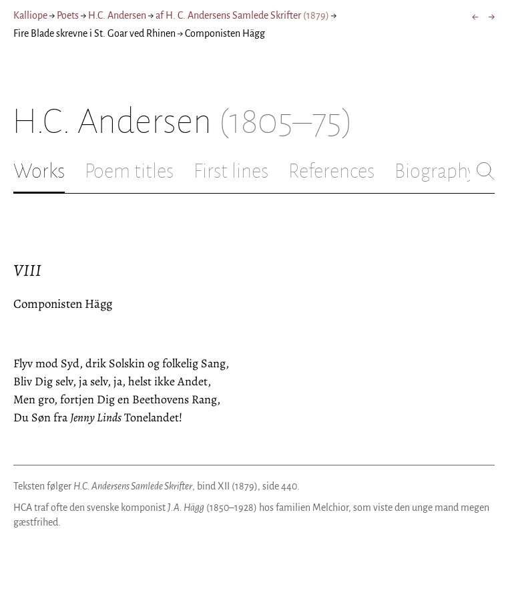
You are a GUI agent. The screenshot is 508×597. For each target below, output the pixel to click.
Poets (68, 15)
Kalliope (30, 15)
